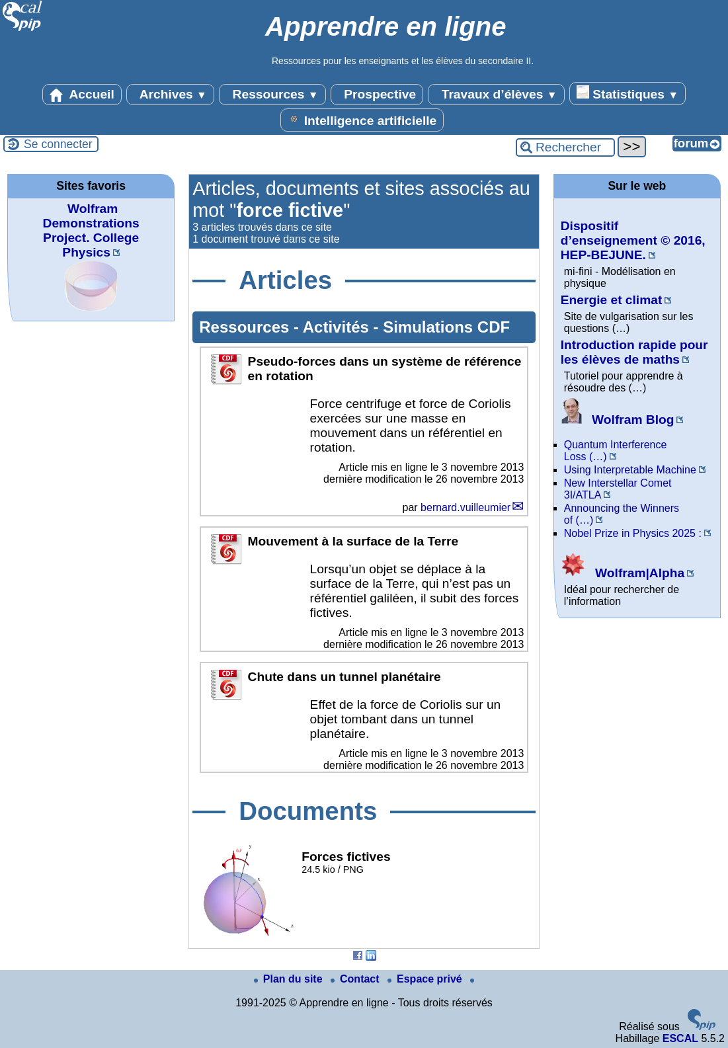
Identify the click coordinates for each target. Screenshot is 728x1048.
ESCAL (680, 1038)
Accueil (82, 94)
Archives (170, 94)
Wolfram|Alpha (622, 573)
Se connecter (58, 144)
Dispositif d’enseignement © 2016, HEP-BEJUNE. (633, 240)
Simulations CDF (446, 327)
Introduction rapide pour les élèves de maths (634, 352)
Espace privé (426, 979)
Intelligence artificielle (362, 120)
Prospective (377, 94)
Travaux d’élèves (496, 94)
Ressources (272, 94)
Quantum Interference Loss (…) (615, 450)
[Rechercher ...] (565, 147)
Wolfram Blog (617, 419)
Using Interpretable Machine (630, 469)
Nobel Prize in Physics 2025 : (633, 533)
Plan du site (289, 979)
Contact (356, 979)
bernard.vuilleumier (465, 507)
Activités (338, 327)
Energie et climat (612, 300)
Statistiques (627, 93)
